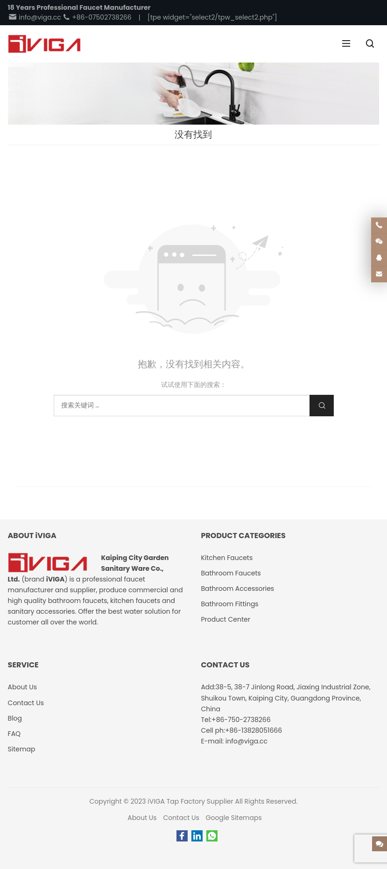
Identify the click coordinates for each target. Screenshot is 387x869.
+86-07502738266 (97, 17)
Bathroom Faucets (230, 573)
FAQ (14, 733)
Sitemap (21, 749)
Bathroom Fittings (229, 604)
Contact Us (181, 817)
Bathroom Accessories (237, 588)
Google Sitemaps (234, 817)
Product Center (225, 619)
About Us (141, 817)
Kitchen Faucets (227, 557)
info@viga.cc (34, 17)
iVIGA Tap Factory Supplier (190, 801)
